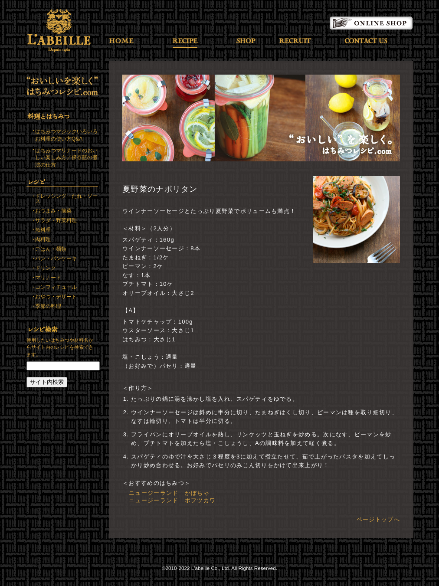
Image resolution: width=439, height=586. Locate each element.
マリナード (48, 278)
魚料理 (43, 230)
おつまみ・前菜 (53, 211)
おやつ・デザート (56, 297)
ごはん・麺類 (50, 249)
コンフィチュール (56, 287)
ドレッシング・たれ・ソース (66, 198)
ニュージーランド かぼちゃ (169, 493)
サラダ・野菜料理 (56, 220)
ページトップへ (378, 519)
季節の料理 (48, 306)
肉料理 (43, 239)
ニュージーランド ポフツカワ (172, 500)
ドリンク (45, 268)
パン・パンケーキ (56, 258)
